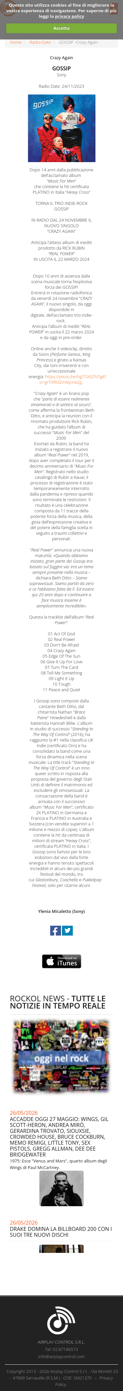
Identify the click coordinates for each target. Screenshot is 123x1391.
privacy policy (69, 16)
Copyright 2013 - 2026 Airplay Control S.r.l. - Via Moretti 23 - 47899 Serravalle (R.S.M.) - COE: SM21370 (62, 1374)
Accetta (61, 28)
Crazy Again (61, 58)
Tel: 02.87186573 (61, 1349)
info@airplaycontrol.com (61, 1356)
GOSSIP (61, 68)
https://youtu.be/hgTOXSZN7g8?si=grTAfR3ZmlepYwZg (73, 379)
